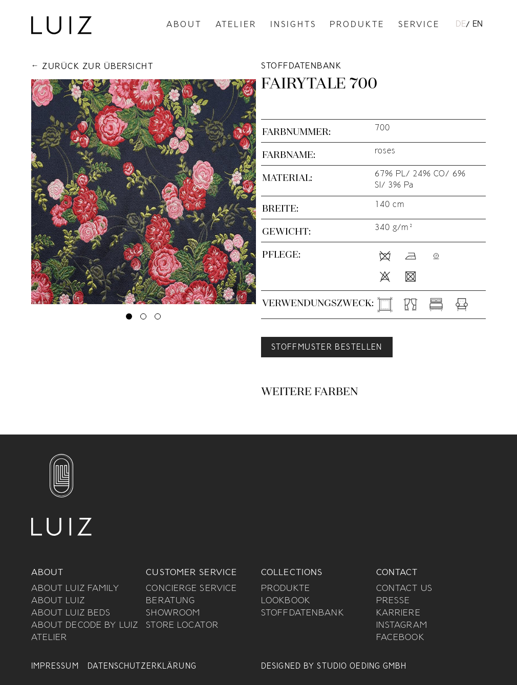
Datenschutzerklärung (142, 666)
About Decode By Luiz (84, 626)
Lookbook (285, 601)
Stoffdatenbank (302, 613)
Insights (293, 25)
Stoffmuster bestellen (326, 348)
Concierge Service (191, 589)
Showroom (173, 613)
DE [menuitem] (461, 25)
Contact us (404, 589)
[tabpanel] (143, 191)
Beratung (170, 601)
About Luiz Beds (71, 613)
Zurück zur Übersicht (97, 67)
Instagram (401, 626)
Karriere (398, 613)
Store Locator (182, 626)
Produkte (357, 25)
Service (419, 25)
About (184, 25)
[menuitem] (461, 25)
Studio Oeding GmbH (361, 666)
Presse (393, 601)
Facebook (400, 638)
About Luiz (58, 601)
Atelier (236, 25)
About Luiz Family (75, 589)
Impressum (55, 666)
